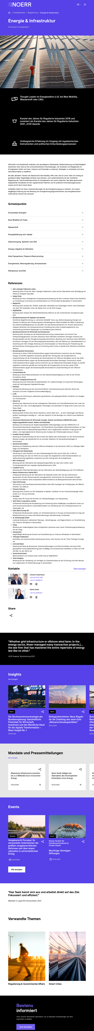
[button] (47, 212)
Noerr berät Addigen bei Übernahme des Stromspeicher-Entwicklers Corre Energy (65, 775)
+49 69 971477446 (36, 577)
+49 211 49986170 (36, 580)
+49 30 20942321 (36, 593)
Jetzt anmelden (26, 1027)
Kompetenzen (19, 12)
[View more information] (40, 784)
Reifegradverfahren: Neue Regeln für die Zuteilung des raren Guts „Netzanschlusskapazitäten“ (66, 719)
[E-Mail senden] (31, 584)
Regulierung (33, 12)
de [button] (78, 4)
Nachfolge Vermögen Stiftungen (59, 852)
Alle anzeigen (13, 679)
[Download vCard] (36, 584)
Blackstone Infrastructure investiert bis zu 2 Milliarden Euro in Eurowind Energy (25, 775)
